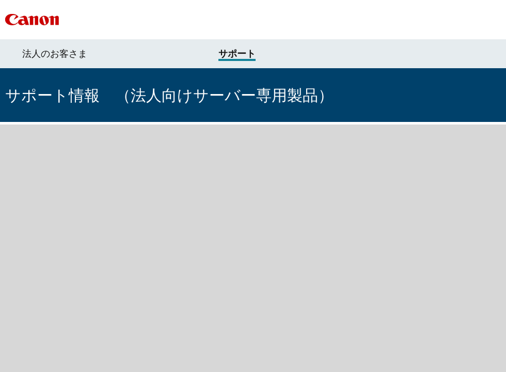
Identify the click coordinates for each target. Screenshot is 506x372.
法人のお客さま (54, 54)
